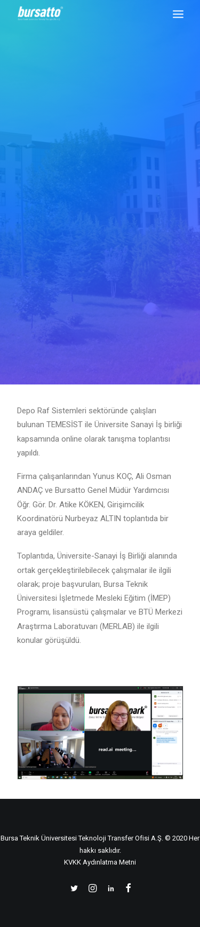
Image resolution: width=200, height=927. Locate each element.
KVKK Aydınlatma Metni (100, 862)
